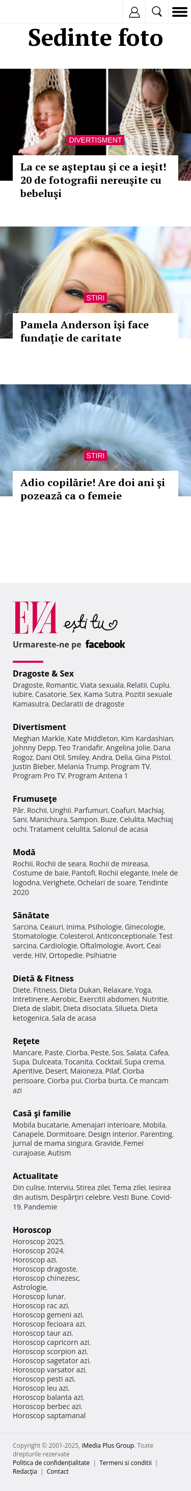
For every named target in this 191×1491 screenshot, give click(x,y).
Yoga (143, 990)
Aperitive (27, 1071)
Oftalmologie (101, 945)
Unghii (60, 810)
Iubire (22, 694)
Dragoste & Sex (43, 673)
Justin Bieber (33, 766)
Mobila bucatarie (41, 1125)
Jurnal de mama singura (52, 1143)
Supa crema (144, 1061)
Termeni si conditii (125, 1462)
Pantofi (83, 873)
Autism (59, 1153)
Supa (21, 1061)
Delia (123, 757)
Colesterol (76, 936)
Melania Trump (83, 766)
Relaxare (117, 990)
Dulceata (46, 1061)
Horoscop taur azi (42, 1333)
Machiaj (151, 810)
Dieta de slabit (36, 1008)
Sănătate (31, 915)
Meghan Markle (39, 738)
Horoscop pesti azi (43, 1379)
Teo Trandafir (80, 747)
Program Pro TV (39, 775)
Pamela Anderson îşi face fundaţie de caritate (84, 331)
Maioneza (86, 1071)
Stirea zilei (93, 1187)
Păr (18, 810)
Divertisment (95, 140)
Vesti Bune (130, 1197)
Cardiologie (58, 945)
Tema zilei (129, 1187)
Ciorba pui (64, 1080)
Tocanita (78, 1061)
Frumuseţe (35, 798)
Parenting (156, 1134)
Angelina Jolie (128, 747)
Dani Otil (50, 757)
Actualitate (35, 1175)
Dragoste (28, 685)
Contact (58, 1471)
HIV (40, 955)
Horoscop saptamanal (49, 1415)
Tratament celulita (60, 829)
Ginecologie (144, 927)
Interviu (60, 1187)
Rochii (37, 810)
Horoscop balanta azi (48, 1397)
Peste (100, 1052)
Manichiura (48, 819)
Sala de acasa (73, 1018)
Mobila (154, 1125)
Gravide (108, 1143)
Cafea (158, 1052)
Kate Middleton (92, 738)
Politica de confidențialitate (51, 1462)
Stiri (96, 298)
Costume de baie (41, 873)
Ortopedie (66, 955)
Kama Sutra (103, 694)
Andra (102, 757)
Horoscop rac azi (40, 1305)
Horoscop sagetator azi (51, 1360)
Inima (75, 927)
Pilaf (112, 1071)
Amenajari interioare (105, 1125)
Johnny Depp (34, 747)
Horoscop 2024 (38, 1250)
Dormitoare (66, 1134)
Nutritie (155, 999)
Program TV (130, 766)
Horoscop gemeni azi (48, 1314)
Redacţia (25, 1471)
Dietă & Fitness (43, 978)
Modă (24, 852)
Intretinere (30, 999)
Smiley (79, 757)
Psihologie (105, 927)
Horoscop (32, 1229)
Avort (135, 945)
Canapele (28, 1134)
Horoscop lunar (38, 1296)
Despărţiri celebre (80, 1197)
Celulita (132, 819)
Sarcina (25, 927)
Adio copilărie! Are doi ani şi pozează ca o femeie (92, 488)
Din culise (29, 1187)
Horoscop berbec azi (47, 1406)
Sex (75, 694)
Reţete (26, 1041)
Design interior (112, 1134)
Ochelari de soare (106, 882)
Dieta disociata (87, 1008)
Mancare (27, 1052)
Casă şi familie (42, 1113)
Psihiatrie (101, 955)
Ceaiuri (52, 927)
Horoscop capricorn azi (51, 1342)
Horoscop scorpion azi (50, 1351)
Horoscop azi (34, 1259)
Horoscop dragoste (44, 1269)
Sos (117, 1052)
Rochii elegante (123, 873)
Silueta (126, 1008)
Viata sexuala (102, 685)
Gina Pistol (152, 757)
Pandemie (41, 1207)
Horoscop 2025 (38, 1241)
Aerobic (63, 999)
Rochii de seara (61, 863)
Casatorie (51, 694)
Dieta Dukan (79, 990)
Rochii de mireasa (118, 863)
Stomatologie (35, 936)
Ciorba (77, 1052)
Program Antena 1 (98, 775)
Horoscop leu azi (40, 1388)
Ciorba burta (105, 1080)
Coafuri (123, 810)
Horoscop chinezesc (46, 1278)
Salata (136, 1052)
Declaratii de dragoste (88, 704)
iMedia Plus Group (107, 1445)
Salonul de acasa (120, 829)
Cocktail (109, 1061)
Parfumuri (91, 810)
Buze (108, 819)
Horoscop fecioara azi (49, 1324)
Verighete (58, 882)
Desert (56, 1071)
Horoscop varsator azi (49, 1369)
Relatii (137, 685)
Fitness (45, 990)
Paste (54, 1052)
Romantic (61, 685)
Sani (20, 819)
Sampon (83, 819)
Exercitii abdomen (109, 999)
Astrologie (29, 1287)
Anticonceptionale (126, 936)
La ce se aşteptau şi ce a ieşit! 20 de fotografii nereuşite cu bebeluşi (93, 180)
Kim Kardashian (147, 738)
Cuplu (159, 685)
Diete (21, 990)
